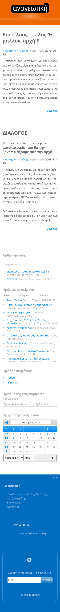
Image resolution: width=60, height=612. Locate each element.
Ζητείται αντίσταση (31, 329)
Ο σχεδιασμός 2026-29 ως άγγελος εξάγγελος (32, 322)
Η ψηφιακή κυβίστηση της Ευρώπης (31, 360)
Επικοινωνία (14, 502)
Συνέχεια (52, 110)
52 (6, 447)
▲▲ (55, 477)
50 (6, 438)
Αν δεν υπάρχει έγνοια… (25, 314)
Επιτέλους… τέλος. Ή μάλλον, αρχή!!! (28, 37)
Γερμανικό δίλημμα (31, 345)
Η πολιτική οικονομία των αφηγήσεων (29, 306)
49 (6, 433)
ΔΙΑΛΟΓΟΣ (15, 133)
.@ (32, 533)
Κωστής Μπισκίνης (15, 50)
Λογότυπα (13, 506)
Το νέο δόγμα (31, 300)
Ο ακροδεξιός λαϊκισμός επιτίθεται (32, 337)
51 (6, 442)
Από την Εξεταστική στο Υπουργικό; (31, 352)
